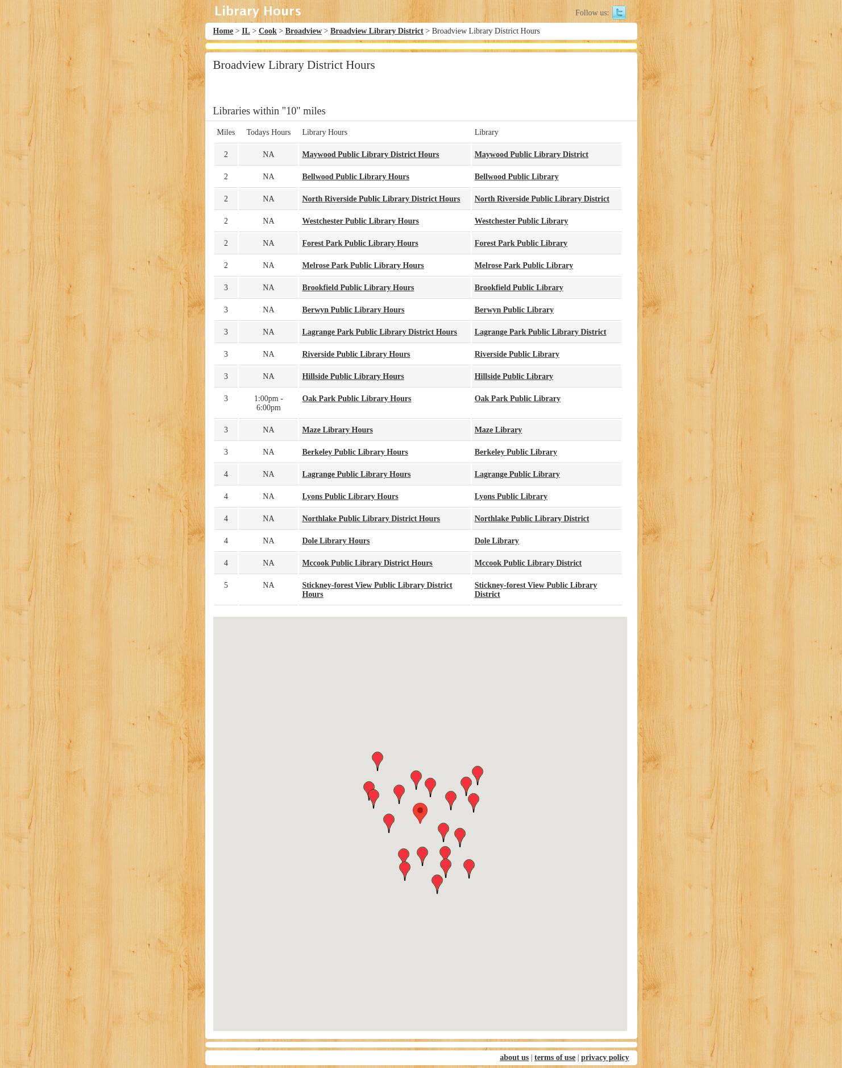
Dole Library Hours (336, 541)
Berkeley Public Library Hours (355, 452)
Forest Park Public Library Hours (360, 243)
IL (246, 31)
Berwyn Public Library (514, 310)
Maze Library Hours (337, 430)
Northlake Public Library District (532, 518)
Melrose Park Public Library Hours (363, 265)
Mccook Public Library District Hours (367, 563)
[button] (420, 813)
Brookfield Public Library (519, 287)
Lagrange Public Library (517, 474)
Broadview (303, 31)
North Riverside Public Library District (542, 199)
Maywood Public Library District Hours (370, 154)
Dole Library (497, 541)
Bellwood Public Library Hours (355, 176)
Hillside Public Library (514, 376)
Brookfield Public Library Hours (358, 287)
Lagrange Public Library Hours (356, 474)
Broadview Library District (377, 31)
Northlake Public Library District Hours (371, 518)
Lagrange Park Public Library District (541, 332)
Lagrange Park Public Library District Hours (379, 332)
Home (223, 31)
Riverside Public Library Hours (356, 354)
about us (514, 1057)
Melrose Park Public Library (524, 265)
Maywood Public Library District (531, 154)
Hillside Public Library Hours (353, 376)
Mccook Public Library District (528, 563)
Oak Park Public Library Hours (356, 398)
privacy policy (605, 1057)
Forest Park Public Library (521, 243)
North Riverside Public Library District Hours (381, 199)
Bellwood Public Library (517, 176)
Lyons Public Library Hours (350, 496)
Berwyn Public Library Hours (353, 310)
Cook (268, 31)
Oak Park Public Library (518, 398)
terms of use (554, 1057)
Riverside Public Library (517, 354)
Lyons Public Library (511, 496)
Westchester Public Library (522, 221)
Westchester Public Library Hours (360, 221)
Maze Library (498, 430)
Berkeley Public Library (516, 452)
